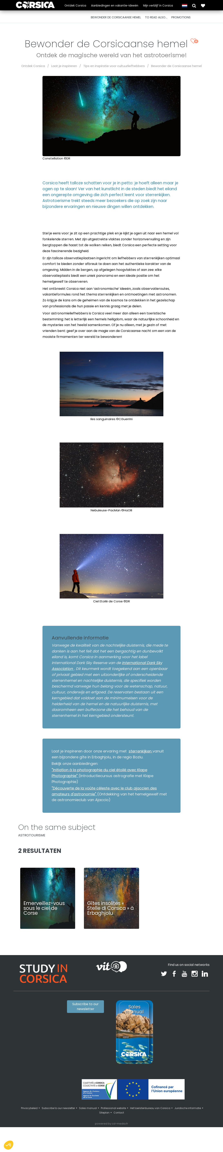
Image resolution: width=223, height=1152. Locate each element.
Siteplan (104, 1112)
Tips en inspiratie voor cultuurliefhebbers (114, 66)
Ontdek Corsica (75, 6)
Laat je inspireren (64, 66)
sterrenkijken (141, 751)
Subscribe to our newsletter (85, 1006)
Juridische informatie (187, 1108)
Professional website (113, 1108)
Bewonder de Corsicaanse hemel (176, 66)
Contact (119, 1112)
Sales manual (88, 1108)
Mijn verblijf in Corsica (158, 6)
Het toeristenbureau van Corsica (150, 1108)
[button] (194, 5)
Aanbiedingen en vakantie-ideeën (114, 6)
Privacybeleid (29, 1108)
